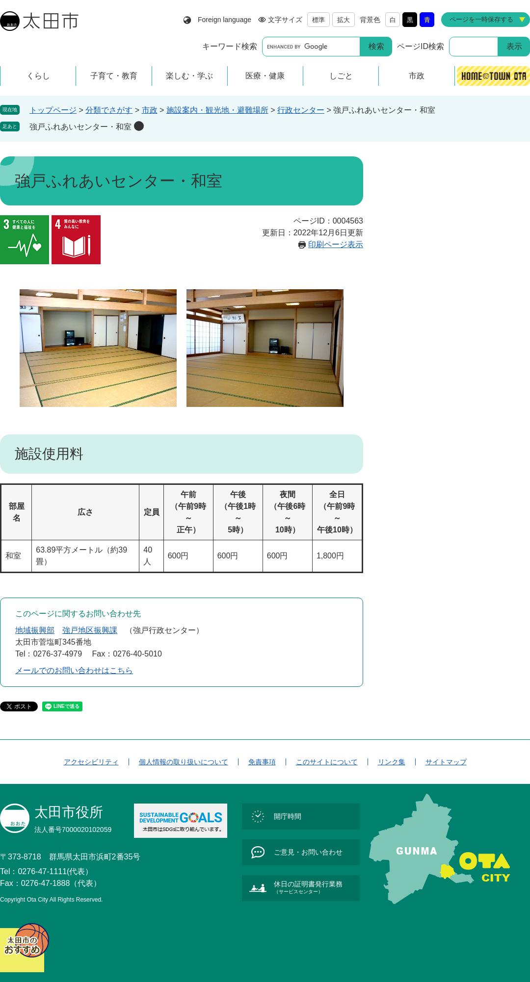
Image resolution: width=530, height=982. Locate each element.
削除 (139, 126)
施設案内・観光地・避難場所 (217, 110)
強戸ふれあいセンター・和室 (80, 127)
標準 (318, 20)
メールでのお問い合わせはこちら (74, 670)
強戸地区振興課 (89, 630)
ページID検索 (420, 46)
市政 (150, 110)
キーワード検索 (229, 46)
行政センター (300, 110)
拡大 (343, 20)
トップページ (53, 110)
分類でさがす (108, 110)
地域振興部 (34, 630)
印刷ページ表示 (335, 244)
